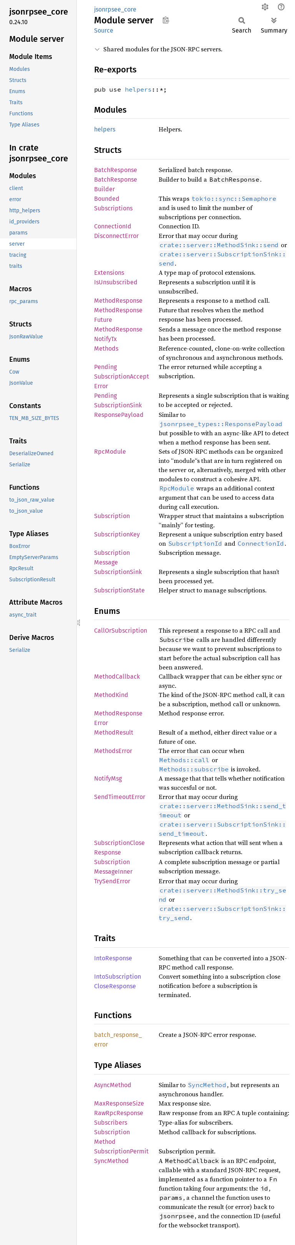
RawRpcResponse (118, 1113)
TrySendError (112, 881)
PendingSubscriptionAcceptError (121, 376)
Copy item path (165, 19)
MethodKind (111, 695)
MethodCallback (117, 676)
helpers (138, 89)
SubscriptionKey (117, 534)
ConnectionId (112, 226)
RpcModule (110, 451)
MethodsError (113, 751)
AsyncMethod (112, 1085)
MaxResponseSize (119, 1103)
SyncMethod (111, 1161)
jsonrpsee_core (115, 9)
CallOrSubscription (120, 630)
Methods (106, 348)
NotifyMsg (108, 778)
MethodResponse (118, 300)
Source (103, 30)
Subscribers (110, 1122)
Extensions (109, 272)
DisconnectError (116, 235)
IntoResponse (113, 958)
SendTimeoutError (119, 796)
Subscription (112, 516)
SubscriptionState (119, 590)
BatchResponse (115, 170)
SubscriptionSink (118, 572)
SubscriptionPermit (121, 1151)
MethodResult (113, 732)
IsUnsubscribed (116, 282)
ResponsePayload (119, 414)
